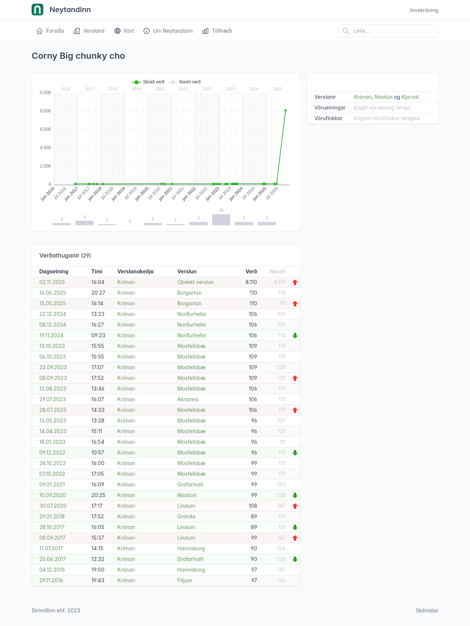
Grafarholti (190, 484)
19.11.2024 (51, 335)
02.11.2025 (52, 282)
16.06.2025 (52, 292)
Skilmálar (427, 610)
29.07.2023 (52, 399)
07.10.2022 (52, 474)
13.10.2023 (52, 346)
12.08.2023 (52, 388)
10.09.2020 (52, 495)
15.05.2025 (52, 303)
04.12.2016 (52, 569)
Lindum (186, 506)
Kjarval (410, 97)
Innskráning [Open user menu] (424, 10)
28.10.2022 (52, 463)
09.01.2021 (52, 484)
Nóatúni (186, 495)
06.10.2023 (52, 356)
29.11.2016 (51, 580)
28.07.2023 (52, 410)
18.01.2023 (52, 442)
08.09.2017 (52, 538)
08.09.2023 (53, 378)
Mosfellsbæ (191, 346)
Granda (186, 516)
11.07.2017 (51, 548)
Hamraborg (191, 548)
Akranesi (188, 399)
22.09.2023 (53, 367)
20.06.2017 (52, 559)
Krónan (126, 282)
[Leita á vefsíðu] (388, 30)
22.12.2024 (52, 314)
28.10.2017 (52, 527)
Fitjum (184, 580)
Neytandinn (61, 10)
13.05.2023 (52, 420)
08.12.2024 (52, 324)
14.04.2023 (52, 431)
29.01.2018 (52, 516)
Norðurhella (191, 314)
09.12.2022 (52, 452)
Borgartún (189, 292)
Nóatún (384, 97)
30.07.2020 (52, 506)
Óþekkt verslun (195, 282)
